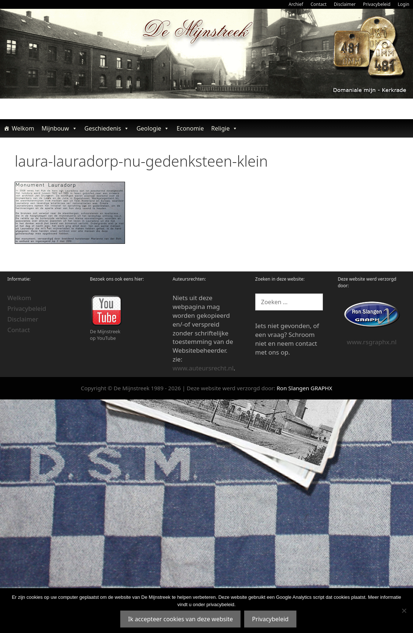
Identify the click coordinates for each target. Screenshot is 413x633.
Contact (318, 4)
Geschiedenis (107, 128)
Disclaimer (345, 4)
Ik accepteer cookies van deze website (180, 619)
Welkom (23, 128)
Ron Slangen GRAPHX (304, 388)
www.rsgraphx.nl (371, 342)
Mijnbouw (59, 128)
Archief (296, 4)
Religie (224, 128)
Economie (190, 128)
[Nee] (403, 610)
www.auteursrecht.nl (203, 368)
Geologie (152, 128)
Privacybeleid (377, 4)
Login (403, 4)
